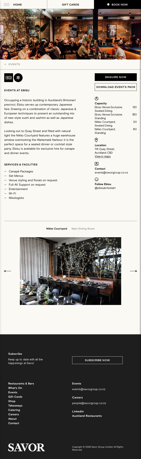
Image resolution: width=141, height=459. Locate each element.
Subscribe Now (97, 360)
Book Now (117, 4)
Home (17, 4)
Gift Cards (70, 4)
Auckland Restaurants (87, 416)
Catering (14, 410)
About (12, 419)
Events (12, 64)
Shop (11, 401)
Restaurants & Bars (21, 384)
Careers (13, 414)
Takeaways (15, 406)
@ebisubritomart (105, 188)
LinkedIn (78, 411)
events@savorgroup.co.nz (111, 172)
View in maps (103, 156)
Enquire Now (115, 77)
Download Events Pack (115, 87)
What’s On (15, 388)
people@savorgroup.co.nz (89, 403)
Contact (13, 423)
